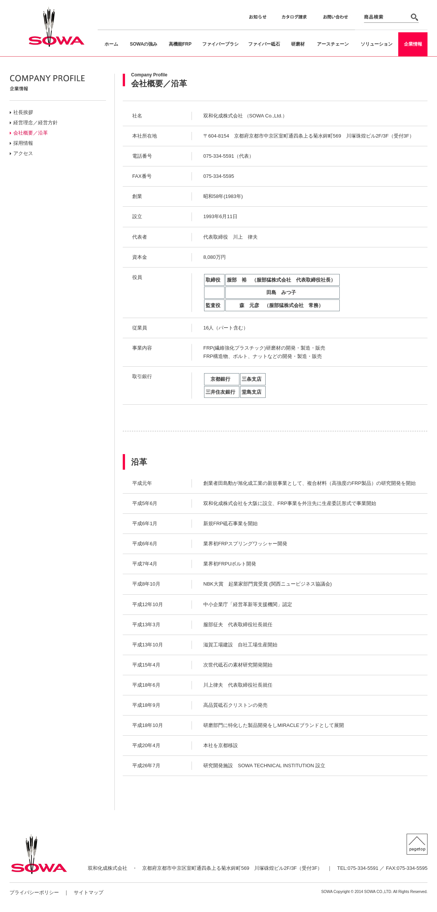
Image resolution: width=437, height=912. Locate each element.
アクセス (23, 153)
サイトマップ (88, 892)
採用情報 (23, 143)
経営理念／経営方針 (35, 122)
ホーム (111, 44)
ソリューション (377, 44)
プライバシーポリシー (34, 892)
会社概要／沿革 (30, 133)
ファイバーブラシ (220, 44)
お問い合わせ (335, 18)
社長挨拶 (23, 112)
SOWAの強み (144, 44)
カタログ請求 (294, 18)
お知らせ (257, 18)
